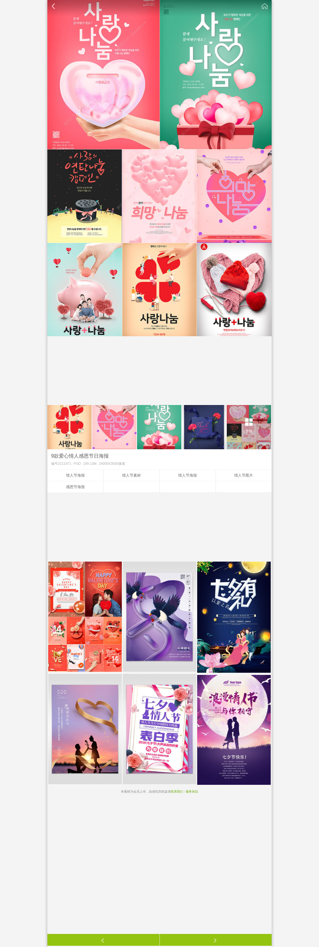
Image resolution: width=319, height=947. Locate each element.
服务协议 (192, 791)
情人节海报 (75, 475)
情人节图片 (243, 475)
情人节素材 (131, 475)
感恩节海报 (75, 487)
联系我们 (177, 791)
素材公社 (265, 6)
